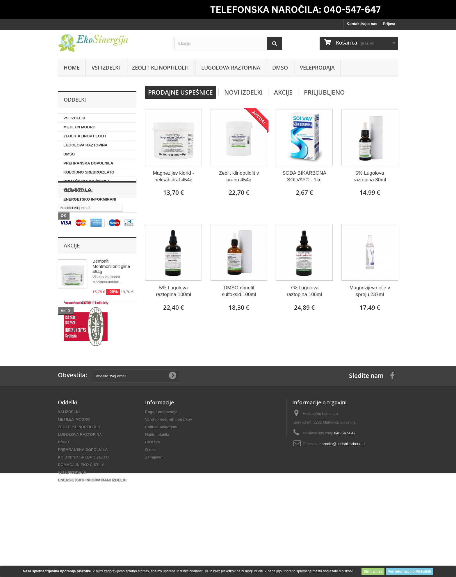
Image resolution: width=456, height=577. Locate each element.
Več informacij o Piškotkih (409, 571)
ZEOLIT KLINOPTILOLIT (160, 67)
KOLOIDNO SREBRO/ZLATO (88, 172)
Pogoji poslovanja (161, 486)
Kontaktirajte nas (362, 24)
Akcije (72, 296)
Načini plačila (157, 509)
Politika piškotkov (161, 502)
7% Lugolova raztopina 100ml (304, 291)
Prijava (389, 24)
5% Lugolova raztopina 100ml (173, 291)
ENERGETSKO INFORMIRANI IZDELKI (89, 203)
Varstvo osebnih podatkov (168, 494)
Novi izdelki (243, 92)
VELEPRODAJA (317, 67)
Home (72, 67)
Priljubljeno (324, 92)
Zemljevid (154, 532)
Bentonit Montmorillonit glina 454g (111, 317)
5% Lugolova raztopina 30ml (370, 176)
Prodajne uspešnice (180, 92)
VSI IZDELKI (106, 67)
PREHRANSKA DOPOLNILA (88, 163)
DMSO (280, 67)
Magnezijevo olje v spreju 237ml (370, 291)
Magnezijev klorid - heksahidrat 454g (173, 176)
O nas (150, 524)
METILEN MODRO (79, 127)
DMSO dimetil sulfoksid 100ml (239, 291)
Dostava (152, 517)
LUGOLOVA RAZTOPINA (230, 67)
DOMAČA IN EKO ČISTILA (86, 181)
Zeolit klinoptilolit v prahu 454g (239, 176)
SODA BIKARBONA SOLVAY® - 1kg (304, 176)
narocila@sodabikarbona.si (342, 518)
